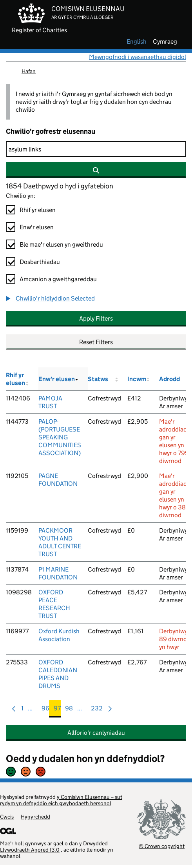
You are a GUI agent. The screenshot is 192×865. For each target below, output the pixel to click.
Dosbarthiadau (40, 262)
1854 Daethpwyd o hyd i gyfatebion (59, 186)
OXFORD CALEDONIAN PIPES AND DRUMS (57, 674)
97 (57, 710)
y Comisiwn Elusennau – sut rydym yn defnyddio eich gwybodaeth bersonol (61, 800)
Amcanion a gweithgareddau (58, 279)
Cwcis (7, 816)
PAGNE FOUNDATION (58, 479)
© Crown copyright (162, 846)
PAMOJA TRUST (50, 402)
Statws (98, 379)
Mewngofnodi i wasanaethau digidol (137, 57)
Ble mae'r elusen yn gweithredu (61, 244)
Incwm (137, 379)
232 (97, 710)
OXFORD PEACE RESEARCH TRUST (54, 604)
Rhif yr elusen (38, 210)
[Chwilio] (96, 149)
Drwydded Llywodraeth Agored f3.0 (54, 846)
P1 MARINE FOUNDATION (58, 573)
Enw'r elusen (37, 227)
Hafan (29, 71)
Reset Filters (96, 342)
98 (69, 710)
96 (45, 710)
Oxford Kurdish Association (59, 635)
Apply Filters (96, 318)
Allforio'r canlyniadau (96, 732)
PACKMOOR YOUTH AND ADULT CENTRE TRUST (59, 542)
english (137, 41)
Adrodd (169, 379)
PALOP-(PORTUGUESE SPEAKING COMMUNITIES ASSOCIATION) (59, 437)
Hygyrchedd (35, 816)
